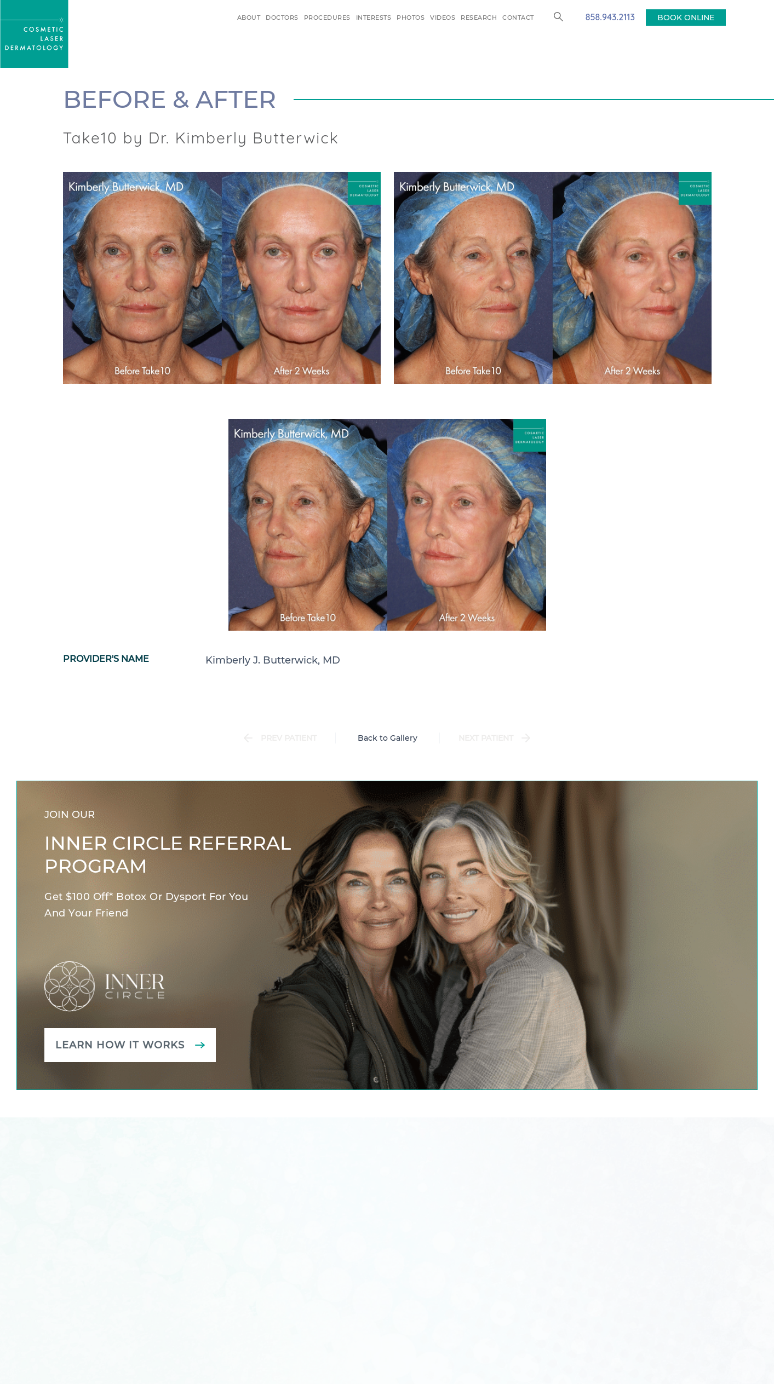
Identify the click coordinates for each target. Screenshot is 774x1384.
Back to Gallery (387, 738)
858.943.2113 (610, 16)
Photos (411, 17)
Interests (374, 17)
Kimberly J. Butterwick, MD (272, 660)
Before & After (169, 99)
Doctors (282, 17)
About (249, 17)
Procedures (327, 17)
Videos (442, 17)
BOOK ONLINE (685, 17)
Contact (518, 17)
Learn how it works (120, 1045)
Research (479, 17)
